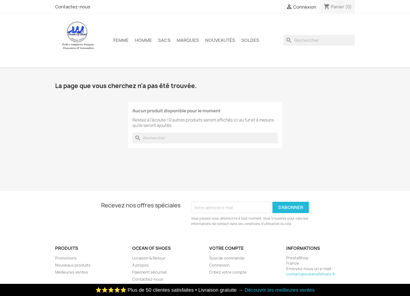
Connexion (219, 265)
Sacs (164, 40)
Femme (121, 40)
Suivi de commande (227, 258)
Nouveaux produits (73, 265)
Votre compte (226, 248)
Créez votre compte (228, 272)
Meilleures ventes (71, 272)
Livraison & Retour (149, 258)
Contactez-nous (72, 7)
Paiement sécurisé (149, 272)
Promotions (66, 258)
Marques (188, 40)
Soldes (250, 40)
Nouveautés (220, 40)
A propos (140, 265)
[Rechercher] (319, 40)
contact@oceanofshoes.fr (310, 274)
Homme (143, 40)
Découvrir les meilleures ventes (280, 290)
